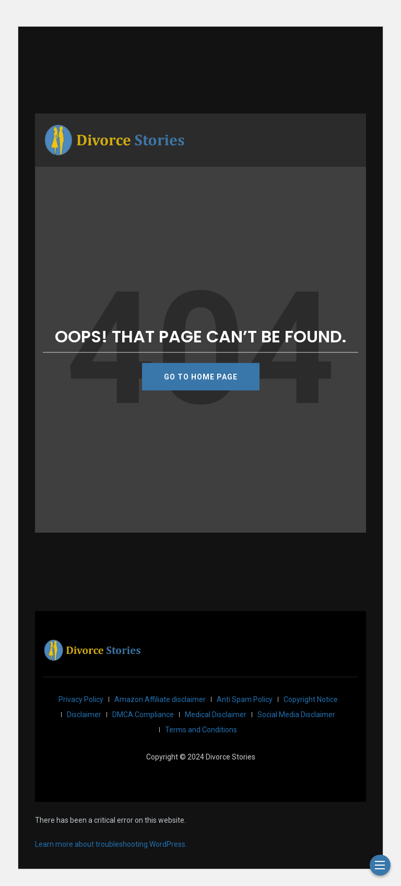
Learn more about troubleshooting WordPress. (111, 844)
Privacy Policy (80, 699)
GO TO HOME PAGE (201, 376)
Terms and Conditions (201, 730)
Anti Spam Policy (245, 699)
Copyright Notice (311, 699)
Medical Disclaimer (215, 714)
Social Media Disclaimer (296, 714)
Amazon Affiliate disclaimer (160, 699)
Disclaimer (84, 714)
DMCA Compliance (143, 714)
